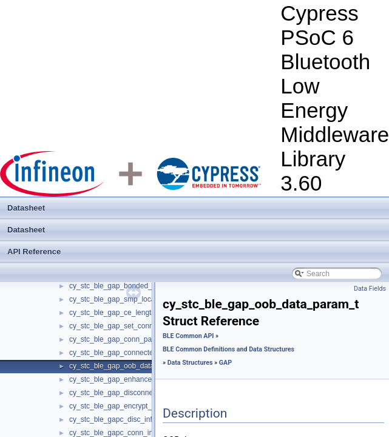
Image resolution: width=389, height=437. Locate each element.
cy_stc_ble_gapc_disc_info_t (115, 419)
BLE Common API (188, 336)
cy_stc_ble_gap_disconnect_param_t (129, 392)
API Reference (34, 251)
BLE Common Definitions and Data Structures (228, 349)
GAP (225, 363)
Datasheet (26, 207)
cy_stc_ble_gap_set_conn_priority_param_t (139, 326)
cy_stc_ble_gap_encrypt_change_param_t (137, 406)
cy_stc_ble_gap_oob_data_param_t (127, 366)
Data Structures (190, 363)
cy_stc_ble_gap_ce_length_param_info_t (135, 312)
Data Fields (370, 289)
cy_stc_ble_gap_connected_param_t (128, 352)
